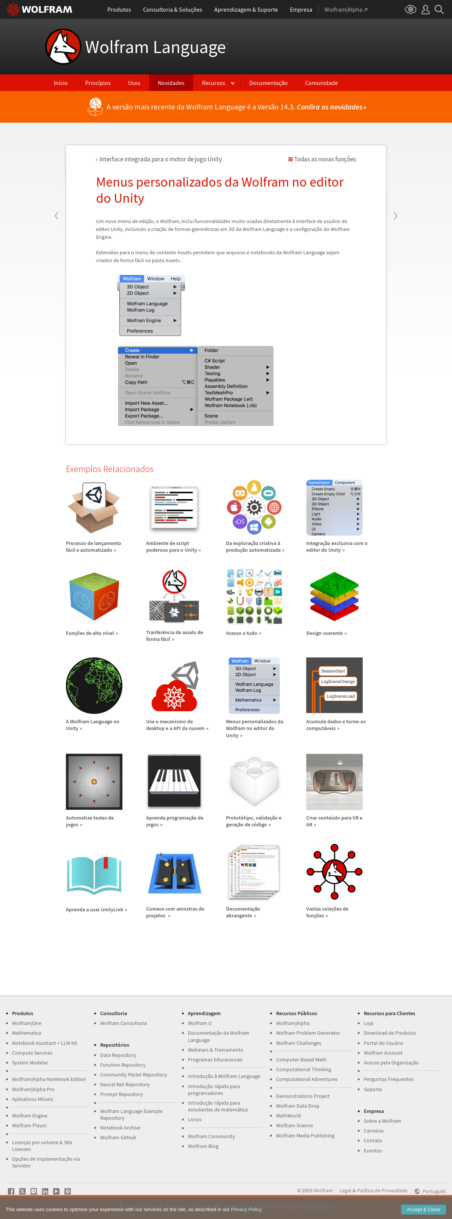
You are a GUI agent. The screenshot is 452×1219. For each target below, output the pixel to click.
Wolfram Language (157, 46)
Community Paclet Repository (133, 1074)
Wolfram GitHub (118, 1137)
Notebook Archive (120, 1127)
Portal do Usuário (383, 1043)
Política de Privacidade (382, 1190)
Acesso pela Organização (391, 1062)
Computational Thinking (303, 1069)
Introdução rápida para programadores (214, 1089)
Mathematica (26, 1032)
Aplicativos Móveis (32, 1099)
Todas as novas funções (325, 159)
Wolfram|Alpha (293, 1023)
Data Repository (118, 1055)
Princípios (98, 83)
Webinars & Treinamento (215, 1049)
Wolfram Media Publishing (305, 1135)
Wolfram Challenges (298, 1043)
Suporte (373, 1089)
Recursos (213, 83)
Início (61, 83)
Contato (373, 1140)
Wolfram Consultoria (123, 1023)
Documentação (268, 83)
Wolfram (323, 1190)
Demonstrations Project (303, 1096)
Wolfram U (200, 1023)
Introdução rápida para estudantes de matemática (218, 1106)
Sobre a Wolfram (382, 1120)
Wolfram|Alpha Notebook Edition (49, 1079)
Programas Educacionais (215, 1059)
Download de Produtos (390, 1032)
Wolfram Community (211, 1136)
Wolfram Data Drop (297, 1105)
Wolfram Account (383, 1052)
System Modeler (30, 1062)
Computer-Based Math (301, 1059)
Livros (195, 1119)
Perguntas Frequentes (389, 1079)
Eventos (373, 1150)
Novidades (171, 83)
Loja (368, 1023)
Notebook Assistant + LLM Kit (44, 1043)
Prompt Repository (121, 1094)
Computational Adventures (306, 1079)
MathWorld (288, 1115)
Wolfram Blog (203, 1146)
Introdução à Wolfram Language (224, 1076)
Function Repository (123, 1064)
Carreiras (374, 1130)
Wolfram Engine (29, 1115)
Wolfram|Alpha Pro (33, 1089)
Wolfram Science (294, 1125)
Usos (134, 83)
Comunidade (321, 83)
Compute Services (32, 1052)
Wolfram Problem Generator (308, 1032)
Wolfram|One (26, 1023)
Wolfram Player (29, 1125)
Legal (345, 1190)
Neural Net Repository (125, 1084)
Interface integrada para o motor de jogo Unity (160, 159)
